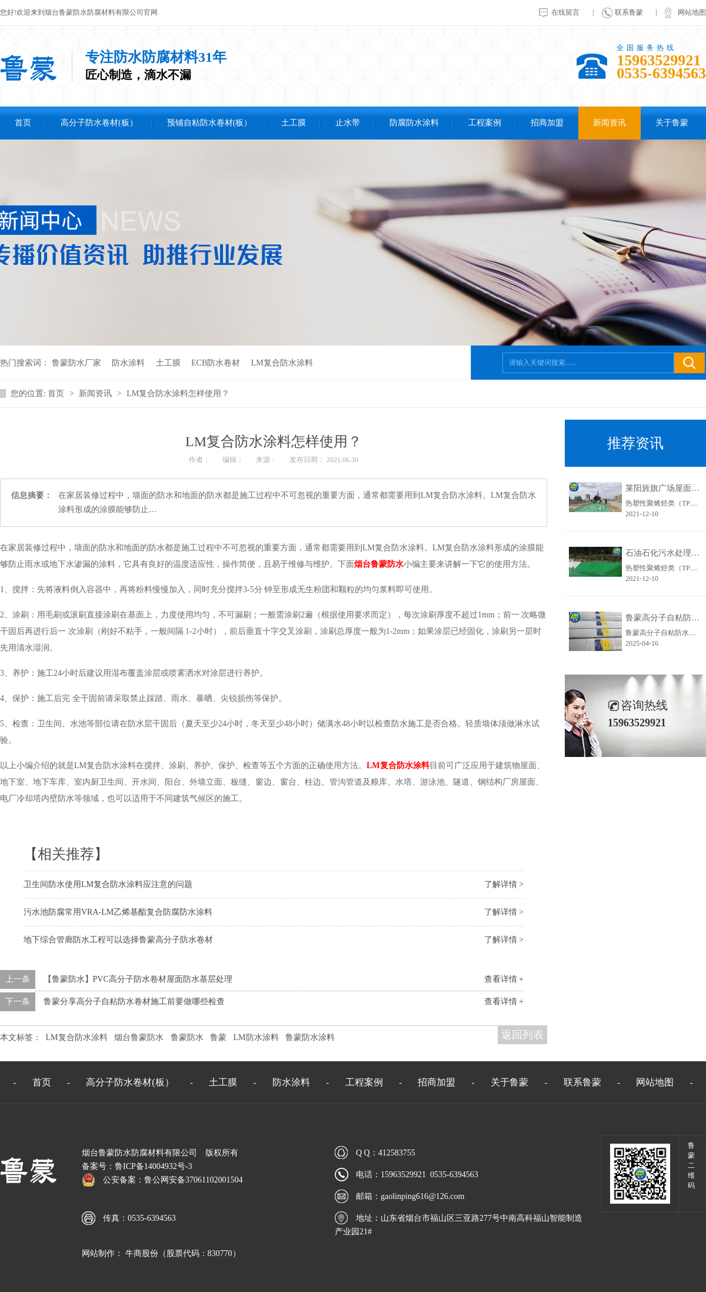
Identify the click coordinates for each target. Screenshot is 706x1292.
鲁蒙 (218, 1037)
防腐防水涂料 (414, 122)
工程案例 (484, 122)
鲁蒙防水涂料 (310, 1037)
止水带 (347, 122)
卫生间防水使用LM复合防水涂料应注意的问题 (108, 884)
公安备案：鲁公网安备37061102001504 (172, 1179)
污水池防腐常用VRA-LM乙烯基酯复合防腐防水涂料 (118, 912)
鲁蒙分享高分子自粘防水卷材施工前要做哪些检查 (134, 1001)
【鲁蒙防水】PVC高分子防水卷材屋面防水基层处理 (138, 979)
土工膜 (293, 122)
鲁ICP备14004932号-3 (153, 1166)
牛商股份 (140, 1253)
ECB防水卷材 (215, 362)
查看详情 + (504, 979)
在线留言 (565, 12)
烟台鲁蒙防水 (379, 564)
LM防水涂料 (256, 1037)
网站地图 (692, 12)
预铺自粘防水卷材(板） (209, 122)
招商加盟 (547, 122)
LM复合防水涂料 (282, 362)
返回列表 (522, 1035)
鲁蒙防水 (187, 1037)
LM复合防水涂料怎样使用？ (177, 393)
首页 (23, 122)
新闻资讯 (609, 122)
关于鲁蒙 (671, 122)
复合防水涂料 (398, 765)
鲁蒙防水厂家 (76, 362)
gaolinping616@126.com (422, 1196)
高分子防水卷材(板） (99, 122)
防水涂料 (128, 362)
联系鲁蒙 (629, 12)
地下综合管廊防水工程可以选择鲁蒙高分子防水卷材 (118, 939)
